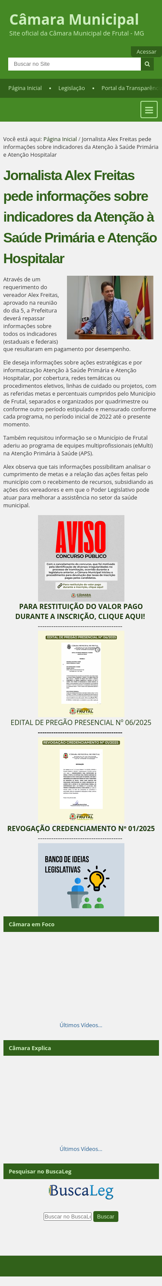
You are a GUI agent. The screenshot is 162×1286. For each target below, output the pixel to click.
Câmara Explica (30, 1048)
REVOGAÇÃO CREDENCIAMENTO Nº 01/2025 (81, 828)
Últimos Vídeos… (81, 1025)
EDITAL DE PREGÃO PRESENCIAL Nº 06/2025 (80, 722)
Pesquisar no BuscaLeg (40, 1171)
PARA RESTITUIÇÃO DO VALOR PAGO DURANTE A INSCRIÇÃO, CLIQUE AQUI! (80, 611)
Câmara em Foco (31, 924)
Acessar (146, 51)
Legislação (71, 88)
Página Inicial (25, 88)
